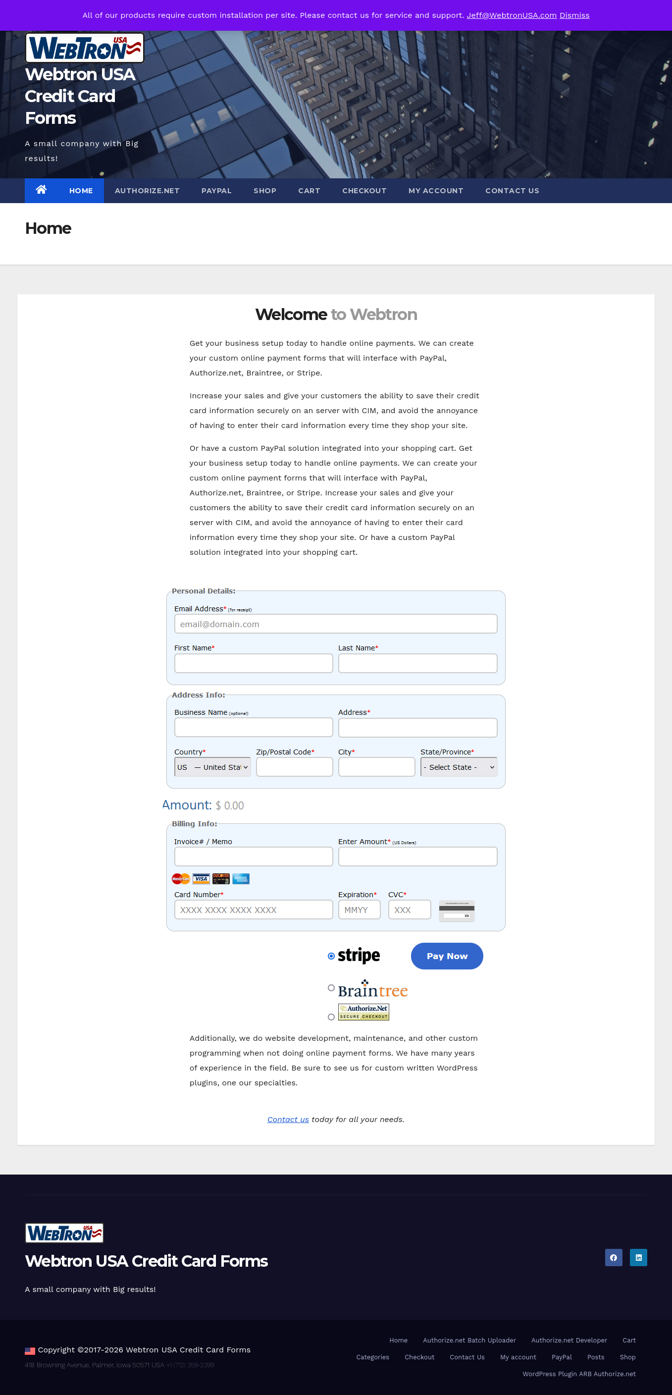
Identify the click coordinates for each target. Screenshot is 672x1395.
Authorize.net (147, 190)
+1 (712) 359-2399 (190, 1365)
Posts (596, 1357)
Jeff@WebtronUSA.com (512, 15)
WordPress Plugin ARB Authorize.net (579, 1374)
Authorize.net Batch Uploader (469, 1340)
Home (81, 190)
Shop (265, 190)
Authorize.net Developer (569, 1340)
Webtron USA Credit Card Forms (80, 96)
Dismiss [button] (575, 15)
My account (436, 190)
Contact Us (512, 190)
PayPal (217, 190)
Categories (372, 1357)
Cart (309, 190)
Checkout (364, 190)
